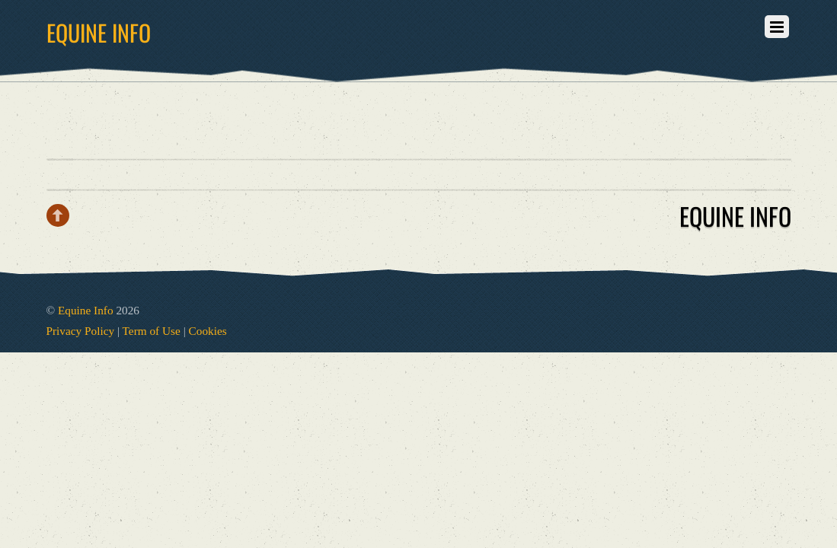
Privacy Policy (80, 330)
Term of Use (151, 330)
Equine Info (85, 310)
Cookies (208, 330)
